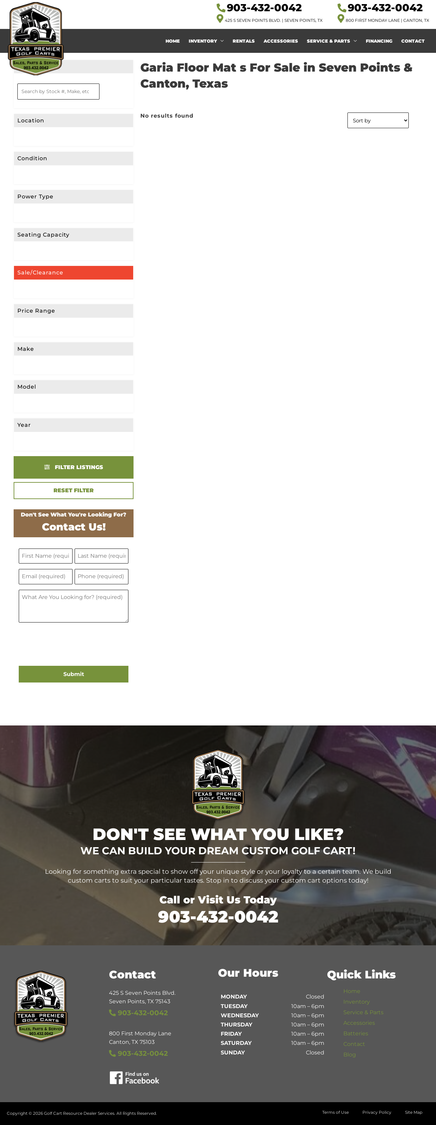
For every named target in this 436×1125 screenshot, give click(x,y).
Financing (379, 41)
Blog (349, 1054)
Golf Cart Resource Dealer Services (79, 1113)
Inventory (203, 41)
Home (173, 41)
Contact (413, 41)
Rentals (244, 41)
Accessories (281, 41)
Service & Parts (328, 41)
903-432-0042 (218, 917)
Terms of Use (335, 1112)
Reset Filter (73, 490)
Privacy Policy (376, 1112)
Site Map (413, 1112)
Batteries (355, 1033)
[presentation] (70, 645)
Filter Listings (73, 467)
